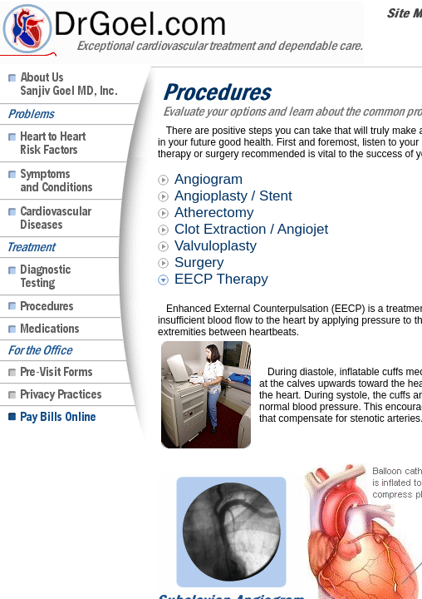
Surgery (199, 262)
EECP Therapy (221, 279)
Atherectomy (213, 212)
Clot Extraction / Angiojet (251, 229)
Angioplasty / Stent (233, 196)
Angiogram (208, 179)
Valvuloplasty (215, 246)
